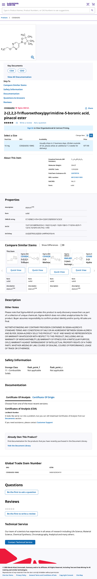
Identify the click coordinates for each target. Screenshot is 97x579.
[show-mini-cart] (93, 4)
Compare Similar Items (15, 85)
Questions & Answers (14, 98)
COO (22, 70)
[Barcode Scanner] (87, 4)
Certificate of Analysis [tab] (18, 397)
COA (12, 70)
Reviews (8, 102)
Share (89, 108)
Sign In (30, 128)
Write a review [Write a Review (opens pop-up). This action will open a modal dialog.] (26, 123)
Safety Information (13, 89)
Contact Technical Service (20, 542)
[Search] (92, 10)
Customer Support (45, 422)
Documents (10, 418)
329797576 (75, 173)
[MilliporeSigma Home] (12, 4)
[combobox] (48, 10)
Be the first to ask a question (21, 492)
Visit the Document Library (19, 445)
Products (4, 18)
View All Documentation (20, 77)
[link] (8, 575)
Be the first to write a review (22, 514)
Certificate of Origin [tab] (43, 397)
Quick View (16, 270)
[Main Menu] (3, 4)
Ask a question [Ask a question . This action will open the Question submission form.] (40, 123)
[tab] (6, 18)
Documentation (11, 93)
